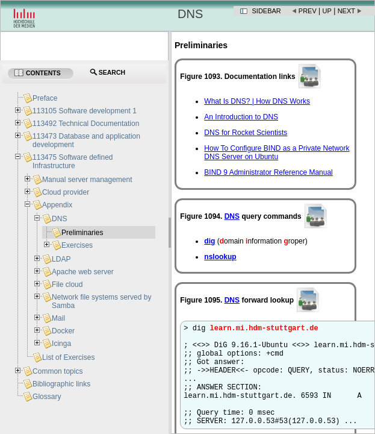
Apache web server (83, 272)
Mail (58, 318)
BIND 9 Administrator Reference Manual (268, 172)
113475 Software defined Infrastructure (73, 161)
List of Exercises (68, 357)
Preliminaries (82, 232)
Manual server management (87, 179)
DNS (59, 219)
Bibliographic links (61, 384)
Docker (63, 331)
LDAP (61, 259)
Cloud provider (65, 192)
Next (346, 10)
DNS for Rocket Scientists (245, 132)
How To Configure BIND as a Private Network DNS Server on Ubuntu (276, 152)
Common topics (57, 371)
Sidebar (266, 10)
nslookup (220, 257)
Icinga (61, 343)
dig (209, 241)
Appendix (57, 205)
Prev (308, 10)
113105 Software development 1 (85, 111)
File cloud (67, 284)
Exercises (77, 245)
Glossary (47, 396)
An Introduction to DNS (241, 117)
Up (327, 10)
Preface (45, 98)
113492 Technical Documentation (86, 123)
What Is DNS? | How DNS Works (257, 101)
